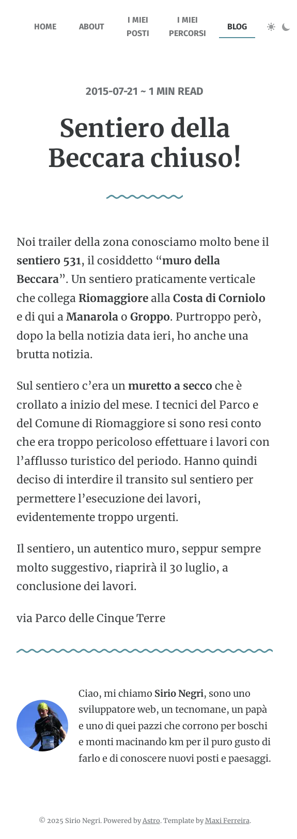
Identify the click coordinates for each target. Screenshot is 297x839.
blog (237, 26)
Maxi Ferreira (227, 820)
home (45, 26)
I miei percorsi (187, 26)
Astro (151, 820)
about (91, 26)
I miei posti (138, 26)
